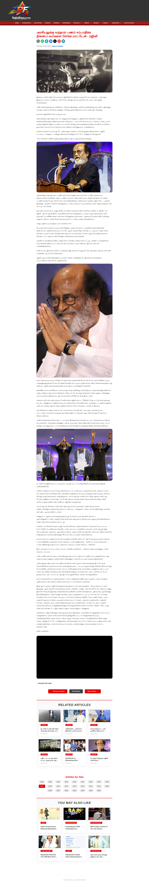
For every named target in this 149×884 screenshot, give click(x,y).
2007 (58, 790)
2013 (74, 786)
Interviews (66, 23)
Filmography (26, 23)
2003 (90, 790)
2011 (90, 786)
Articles (76, 23)
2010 (99, 786)
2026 (42, 781)
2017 (42, 786)
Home (17, 23)
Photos (47, 23)
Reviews (56, 23)
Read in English (57, 46)
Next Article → (93, 691)
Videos (86, 23)
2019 (99, 781)
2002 (99, 790)
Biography (115, 23)
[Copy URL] (38, 41)
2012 (82, 786)
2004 (82, 790)
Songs (105, 23)
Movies (96, 23)
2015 (58, 786)
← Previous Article (58, 691)
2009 (107, 786)
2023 (66, 781)
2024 (58, 781)
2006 (66, 790)
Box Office (38, 23)
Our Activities (129, 23)
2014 (66, 786)
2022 (74, 781)
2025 (50, 781)
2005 (74, 790)
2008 (50, 790)
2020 (90, 781)
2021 (82, 781)
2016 (50, 786)
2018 (107, 781)
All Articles (76, 691)
